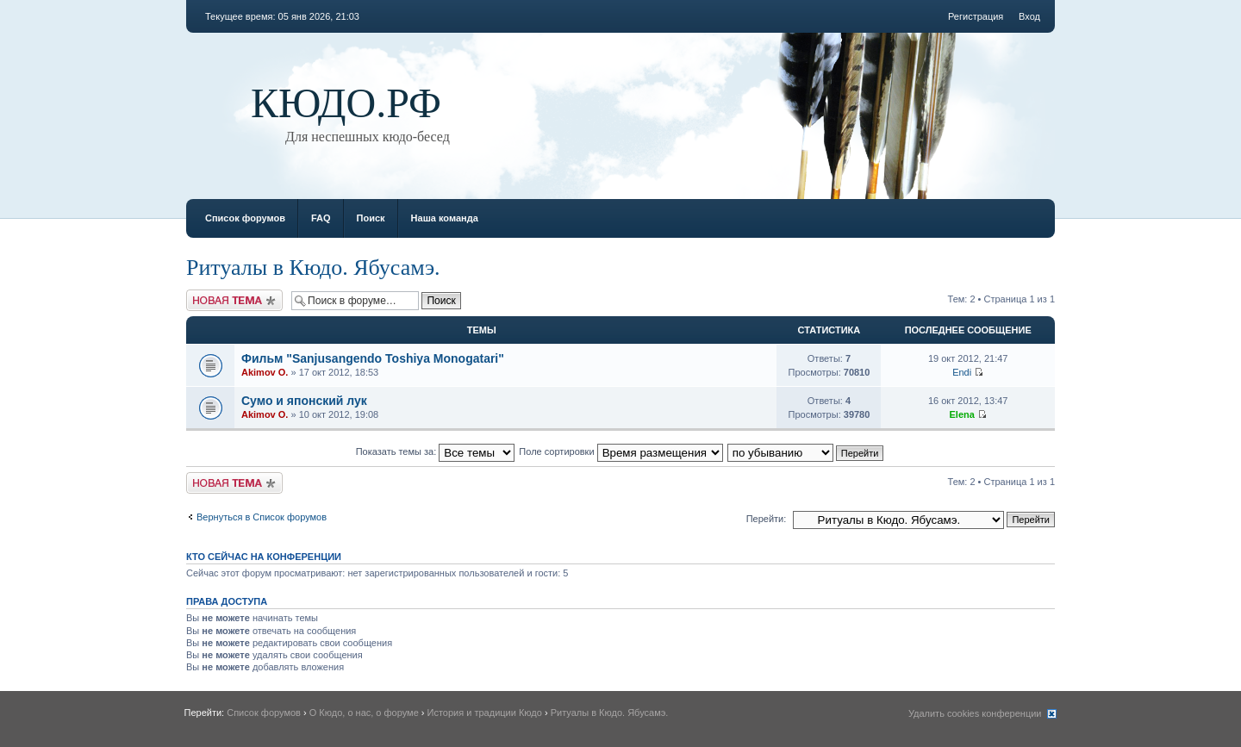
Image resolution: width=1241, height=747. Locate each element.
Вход (1029, 16)
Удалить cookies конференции (975, 713)
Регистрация (975, 16)
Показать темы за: (435, 451)
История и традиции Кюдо (484, 712)
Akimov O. (264, 372)
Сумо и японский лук (304, 401)
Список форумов (245, 218)
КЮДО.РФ (346, 103)
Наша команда (444, 218)
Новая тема (234, 300)
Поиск (371, 218)
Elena (961, 414)
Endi (961, 372)
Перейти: (766, 519)
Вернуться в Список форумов (261, 517)
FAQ (321, 218)
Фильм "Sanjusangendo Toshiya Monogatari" (372, 358)
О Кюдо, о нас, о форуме (364, 712)
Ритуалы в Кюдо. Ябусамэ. (313, 267)
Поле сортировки (620, 451)
